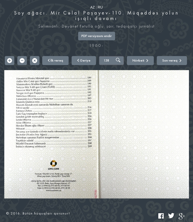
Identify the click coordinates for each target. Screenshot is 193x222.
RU (100, 7)
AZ (92, 7)
